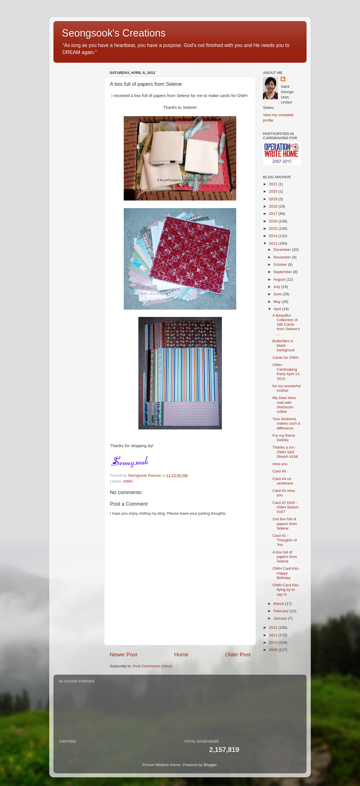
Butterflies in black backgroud (283, 345)
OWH (127, 481)
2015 (273, 228)
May (277, 301)
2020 (273, 191)
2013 (273, 243)
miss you (280, 464)
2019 (273, 199)
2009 (273, 650)
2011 (273, 635)
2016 (273, 221)
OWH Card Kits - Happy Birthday (287, 573)
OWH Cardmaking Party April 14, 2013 (286, 372)
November (282, 257)
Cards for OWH (285, 357)
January (280, 618)
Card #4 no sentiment (283, 481)
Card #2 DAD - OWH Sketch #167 (286, 507)
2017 (273, 213)
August (279, 279)
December (282, 249)
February (281, 611)
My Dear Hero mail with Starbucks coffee (284, 405)
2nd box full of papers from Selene (285, 523)
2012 (273, 627)
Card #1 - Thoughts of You (285, 540)
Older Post (237, 654)
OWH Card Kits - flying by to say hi (287, 589)
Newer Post (123, 654)
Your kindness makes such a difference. (286, 423)
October (280, 264)
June (278, 294)
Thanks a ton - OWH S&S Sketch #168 (285, 451)
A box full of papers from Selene (285, 556)
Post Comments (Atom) (152, 666)
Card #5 (279, 471)
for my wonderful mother (287, 388)
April (277, 309)
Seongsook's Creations (114, 33)
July (277, 287)
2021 (273, 184)
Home (181, 654)
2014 (273, 236)
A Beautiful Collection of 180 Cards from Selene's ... (286, 324)
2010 (273, 642)
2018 (273, 206)
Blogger (210, 765)
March (279, 604)
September (283, 272)
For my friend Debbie (284, 437)
